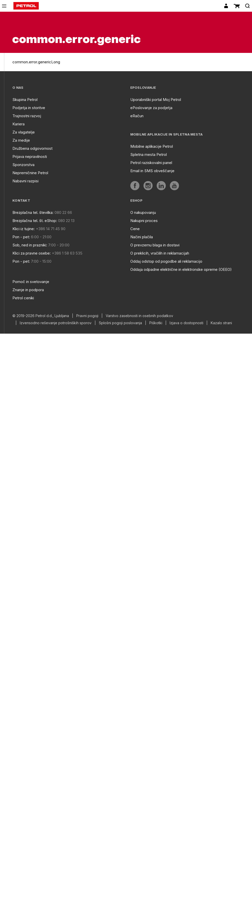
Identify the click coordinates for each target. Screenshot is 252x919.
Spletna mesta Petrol (148, 154)
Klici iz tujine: (23, 228)
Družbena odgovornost (32, 148)
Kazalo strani (221, 322)
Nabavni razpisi (25, 181)
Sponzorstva (23, 164)
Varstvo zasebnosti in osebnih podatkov (139, 315)
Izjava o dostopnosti (186, 322)
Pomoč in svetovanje (30, 281)
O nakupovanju (143, 212)
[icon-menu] (4, 6)
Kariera (18, 124)
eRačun (136, 115)
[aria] (134, 185)
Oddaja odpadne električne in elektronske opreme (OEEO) (181, 269)
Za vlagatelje (23, 132)
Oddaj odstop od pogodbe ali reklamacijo (166, 261)
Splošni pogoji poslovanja (120, 322)
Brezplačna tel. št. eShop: (34, 220)
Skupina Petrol (25, 99)
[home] (26, 6)
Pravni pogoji (87, 315)
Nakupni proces (144, 220)
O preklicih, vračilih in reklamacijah (159, 253)
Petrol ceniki (23, 297)
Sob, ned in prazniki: (29, 245)
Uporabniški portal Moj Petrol (155, 99)
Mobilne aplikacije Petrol (151, 146)
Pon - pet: (21, 236)
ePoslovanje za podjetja (151, 107)
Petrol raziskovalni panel (151, 162)
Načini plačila (141, 236)
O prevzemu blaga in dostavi (154, 245)
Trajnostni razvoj (26, 115)
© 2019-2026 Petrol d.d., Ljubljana (40, 315)
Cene (135, 228)
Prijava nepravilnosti (29, 156)
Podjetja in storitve (28, 107)
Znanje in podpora (28, 289)
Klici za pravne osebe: (31, 253)
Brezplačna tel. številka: (32, 212)
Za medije (21, 140)
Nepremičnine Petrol (30, 172)
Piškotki (155, 322)
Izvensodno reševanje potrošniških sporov (56, 322)
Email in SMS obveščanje (152, 170)
